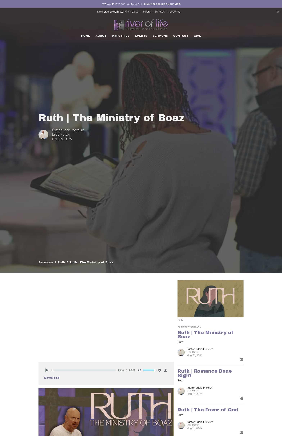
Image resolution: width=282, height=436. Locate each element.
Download (52, 377)
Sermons (160, 35)
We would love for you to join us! (141, 4)
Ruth (61, 262)
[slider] (83, 370)
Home (85, 35)
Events (141, 35)
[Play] (47, 370)
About (100, 35)
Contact (180, 35)
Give (197, 35)
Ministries (120, 35)
